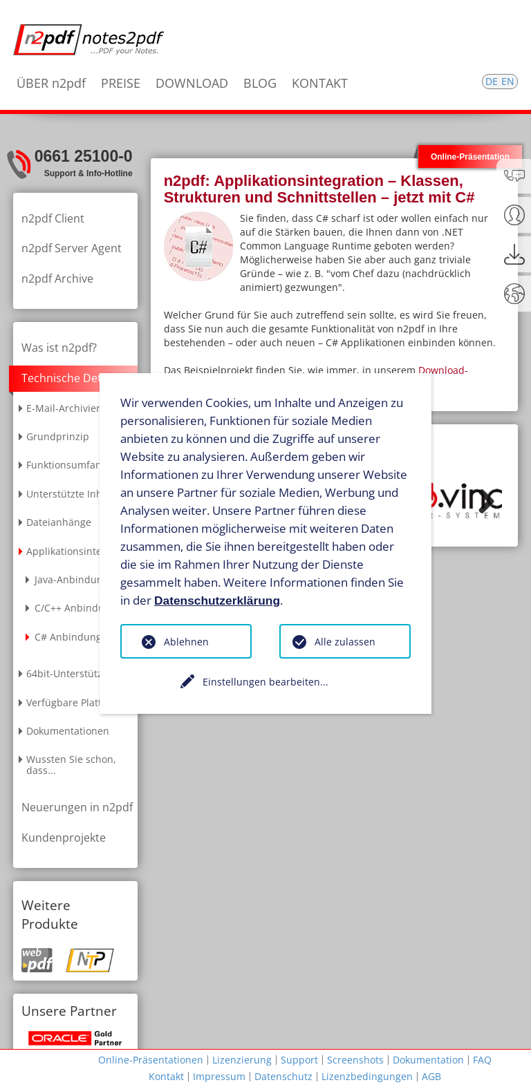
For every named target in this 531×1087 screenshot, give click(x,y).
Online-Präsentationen (150, 1059)
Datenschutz (283, 1076)
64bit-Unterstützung (73, 673)
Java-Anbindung (72, 579)
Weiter (481, 501)
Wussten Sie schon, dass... (71, 764)
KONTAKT (320, 83)
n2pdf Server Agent (71, 248)
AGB (431, 1076)
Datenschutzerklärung (217, 600)
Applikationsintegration (80, 551)
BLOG (260, 83)
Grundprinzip (57, 436)
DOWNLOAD (192, 83)
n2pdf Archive (57, 278)
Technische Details (70, 378)
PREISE (120, 83)
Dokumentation (428, 1059)
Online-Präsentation (470, 156)
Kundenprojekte (63, 837)
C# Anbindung (68, 636)
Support (299, 1059)
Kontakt (166, 1076)
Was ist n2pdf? (59, 347)
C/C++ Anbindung (75, 607)
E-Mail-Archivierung (72, 408)
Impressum (219, 1076)
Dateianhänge (58, 522)
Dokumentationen (67, 730)
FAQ (482, 1059)
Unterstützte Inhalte (73, 493)
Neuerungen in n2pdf (77, 807)
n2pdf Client (52, 218)
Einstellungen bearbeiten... (265, 681)
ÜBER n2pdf (51, 83)
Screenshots (355, 1059)
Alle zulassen (345, 641)
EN (507, 81)
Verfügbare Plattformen (81, 702)
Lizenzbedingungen (367, 1076)
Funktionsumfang (66, 464)
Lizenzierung (242, 1059)
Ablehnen (186, 641)
